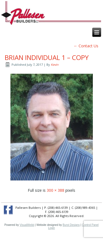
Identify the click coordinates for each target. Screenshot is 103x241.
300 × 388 (55, 190)
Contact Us (86, 45)
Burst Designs (71, 224)
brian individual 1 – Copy (47, 57)
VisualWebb (27, 224)
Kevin (55, 64)
